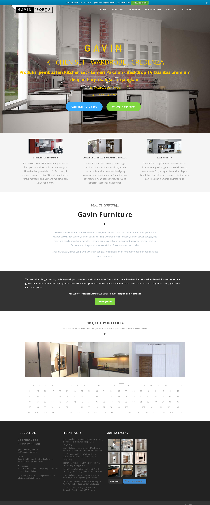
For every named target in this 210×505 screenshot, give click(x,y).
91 (60, 411)
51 (75, 400)
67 (38, 405)
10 (84, 389)
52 (82, 400)
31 (82, 395)
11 (92, 389)
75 (97, 405)
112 (70, 416)
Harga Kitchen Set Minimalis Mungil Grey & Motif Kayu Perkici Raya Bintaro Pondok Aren (82, 467)
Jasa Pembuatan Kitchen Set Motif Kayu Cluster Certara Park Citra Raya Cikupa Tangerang (80, 454)
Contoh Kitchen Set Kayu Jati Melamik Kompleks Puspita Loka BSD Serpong (79, 486)
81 (141, 405)
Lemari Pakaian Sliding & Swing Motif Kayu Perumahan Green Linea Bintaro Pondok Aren (82, 446)
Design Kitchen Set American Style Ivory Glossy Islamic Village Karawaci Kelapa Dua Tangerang (83, 439)
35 (111, 395)
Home (103, 7)
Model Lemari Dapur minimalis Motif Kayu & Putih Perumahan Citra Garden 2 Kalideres (82, 480)
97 (104, 411)
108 (36, 416)
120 (137, 416)
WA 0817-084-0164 (123, 104)
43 (170, 395)
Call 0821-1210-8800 (84, 104)
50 (67, 400)
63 (163, 400)
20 (158, 389)
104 (160, 411)
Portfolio (118, 7)
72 (75, 405)
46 (38, 400)
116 (104, 416)
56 (111, 400)
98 (111, 411)
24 (30, 395)
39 (141, 395)
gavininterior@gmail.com (167, 280)
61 (148, 400)
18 (144, 389)
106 (177, 411)
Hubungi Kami (153, 7)
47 (45, 400)
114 (87, 416)
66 (30, 405)
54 (97, 400)
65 (178, 400)
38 (133, 395)
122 (154, 416)
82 (148, 405)
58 (126, 400)
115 (95, 416)
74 (89, 405)
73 (82, 405)
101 (135, 411)
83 (156, 405)
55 (104, 400)
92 (67, 411)
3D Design (134, 7)
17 (136, 389)
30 (75, 395)
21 (166, 389)
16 (129, 389)
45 (30, 400)
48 (52, 400)
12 (99, 389)
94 (82, 411)
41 (156, 395)
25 (38, 395)
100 (126, 411)
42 (163, 395)
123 (163, 416)
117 (112, 416)
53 (89, 400)
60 (141, 400)
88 (38, 411)
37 (126, 395)
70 (60, 405)
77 (111, 405)
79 (126, 405)
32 (89, 395)
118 (121, 416)
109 (45, 416)
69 (52, 405)
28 (60, 395)
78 (119, 405)
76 (104, 405)
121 (146, 416)
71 (67, 405)
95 (89, 411)
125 (180, 416)
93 (74, 411)
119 (129, 416)
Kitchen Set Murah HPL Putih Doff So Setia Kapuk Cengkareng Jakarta (81, 461)
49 (60, 400)
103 (151, 411)
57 (119, 400)
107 (28, 416)
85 (170, 405)
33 (97, 395)
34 (104, 395)
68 (45, 405)
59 (133, 400)
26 (45, 395)
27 (52, 395)
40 (148, 395)
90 (52, 411)
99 (119, 411)
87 (30, 411)
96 (96, 411)
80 (133, 405)
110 (53, 416)
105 (168, 411)
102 (143, 411)
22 (173, 389)
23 (180, 389)
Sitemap (187, 7)
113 (78, 416)
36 (119, 395)
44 (178, 395)
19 (151, 389)
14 (114, 389)
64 (170, 400)
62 (156, 400)
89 (45, 411)
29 (67, 395)
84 (163, 405)
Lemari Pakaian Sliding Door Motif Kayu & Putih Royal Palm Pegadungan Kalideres (81, 473)
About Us (171, 7)
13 (106, 389)
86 (178, 405)
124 (171, 416)
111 (61, 416)
